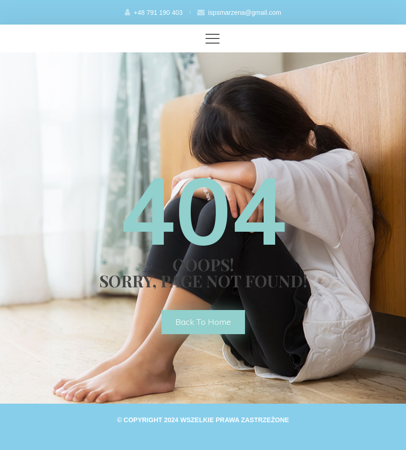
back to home (203, 322)
